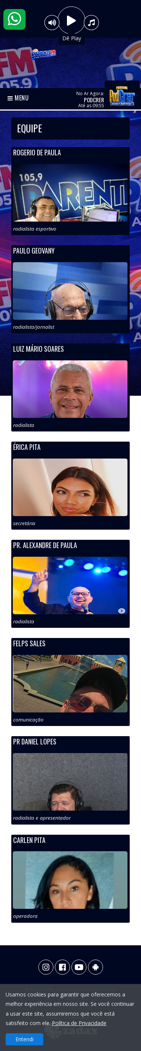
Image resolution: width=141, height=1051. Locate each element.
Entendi (24, 1039)
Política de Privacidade (79, 1023)
